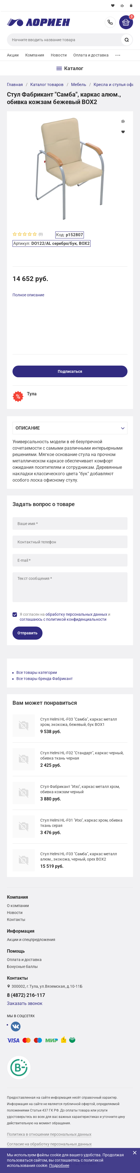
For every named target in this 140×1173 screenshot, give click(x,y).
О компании (18, 905)
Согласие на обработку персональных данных (49, 1144)
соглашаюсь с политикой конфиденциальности (63, 619)
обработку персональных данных (76, 614)
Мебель (78, 84)
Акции (13, 55)
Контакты (16, 919)
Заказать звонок (24, 1003)
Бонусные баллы (22, 966)
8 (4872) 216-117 (110, 22)
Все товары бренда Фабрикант (44, 678)
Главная (15, 84)
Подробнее (59, 1165)
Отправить (28, 633)
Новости (59, 55)
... (117, 54)
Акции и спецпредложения (31, 939)
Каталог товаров (47, 84)
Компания (34, 55)
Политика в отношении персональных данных (49, 1134)
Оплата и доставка (91, 55)
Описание (28, 428)
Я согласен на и (65, 617)
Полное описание (28, 295)
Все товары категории (36, 672)
